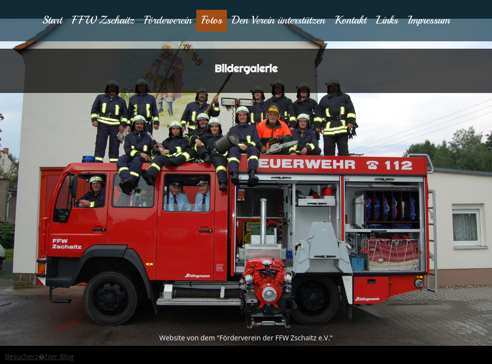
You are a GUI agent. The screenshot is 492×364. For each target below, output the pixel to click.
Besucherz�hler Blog (39, 356)
